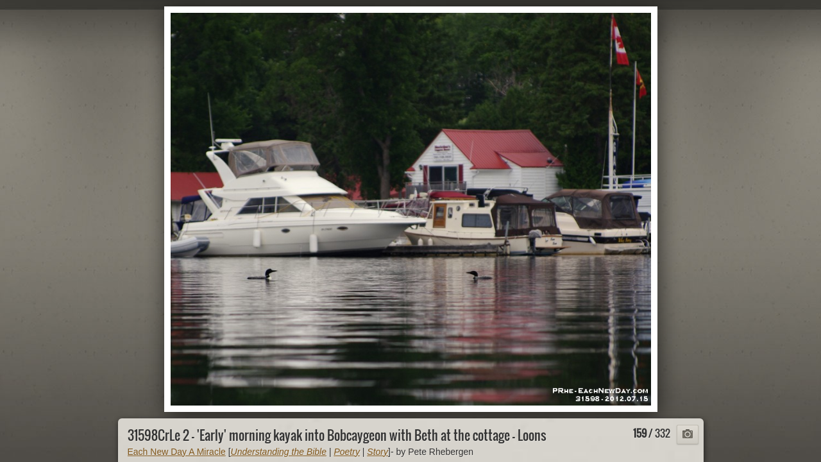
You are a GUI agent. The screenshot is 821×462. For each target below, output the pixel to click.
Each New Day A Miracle (177, 452)
